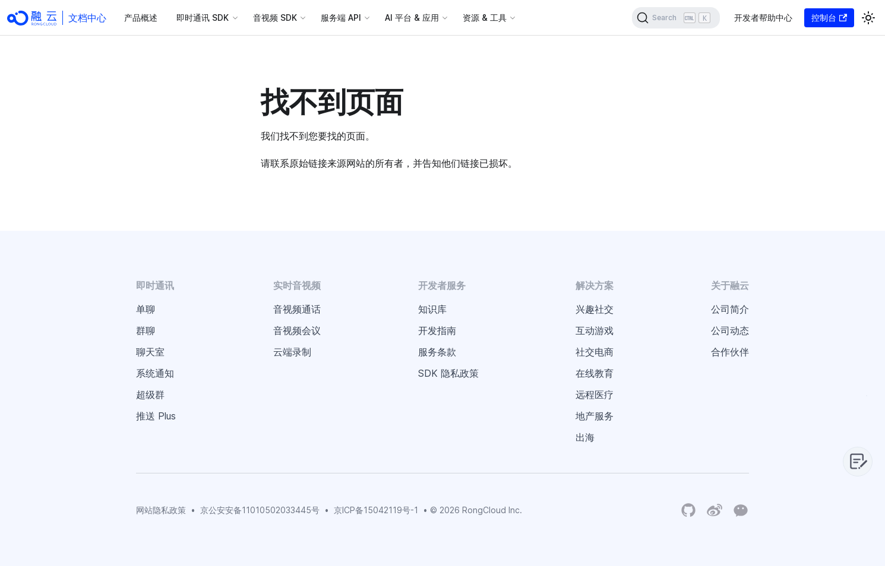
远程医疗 (595, 394)
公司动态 (730, 330)
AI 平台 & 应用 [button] (412, 17)
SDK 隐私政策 (448, 373)
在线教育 (595, 373)
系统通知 (155, 373)
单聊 (145, 309)
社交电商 (595, 352)
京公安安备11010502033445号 (260, 510)
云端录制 (292, 352)
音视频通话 (297, 309)
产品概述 (140, 17)
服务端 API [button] (341, 17)
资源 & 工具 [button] (485, 17)
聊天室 (150, 352)
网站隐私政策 (161, 510)
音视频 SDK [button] (275, 17)
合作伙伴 (730, 352)
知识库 (432, 309)
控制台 (829, 17)
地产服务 (595, 416)
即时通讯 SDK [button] (202, 17)
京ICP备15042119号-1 (376, 510)
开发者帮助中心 (763, 17)
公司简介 (730, 309)
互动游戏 (595, 330)
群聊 (145, 330)
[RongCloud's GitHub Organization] (688, 510)
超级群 (150, 394)
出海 (585, 437)
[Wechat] (740, 510)
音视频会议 (297, 330)
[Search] (676, 17)
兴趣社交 (595, 309)
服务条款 (437, 352)
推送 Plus (156, 416)
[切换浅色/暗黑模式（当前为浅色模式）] (868, 17)
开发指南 (437, 330)
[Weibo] (714, 510)
